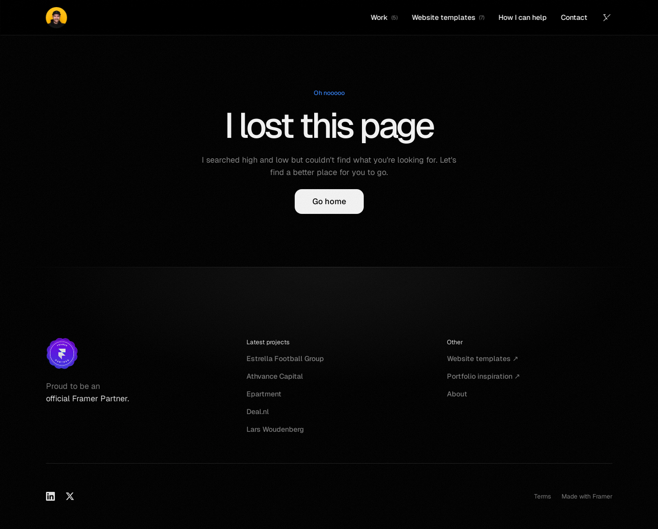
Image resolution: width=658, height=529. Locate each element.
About (457, 394)
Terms (542, 496)
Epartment (263, 394)
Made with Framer (587, 496)
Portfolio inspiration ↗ (483, 376)
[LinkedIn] (50, 496)
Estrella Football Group (285, 358)
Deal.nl (257, 411)
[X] (69, 496)
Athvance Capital (274, 376)
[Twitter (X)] (607, 17)
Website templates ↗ (482, 358)
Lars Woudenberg (275, 429)
